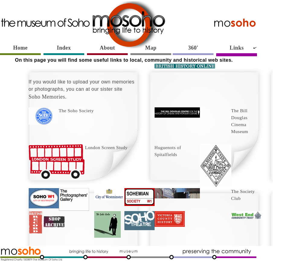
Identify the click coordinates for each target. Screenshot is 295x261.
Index (64, 48)
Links (237, 48)
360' (193, 48)
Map (151, 48)
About (107, 48)
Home (20, 48)
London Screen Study (78, 147)
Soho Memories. (48, 97)
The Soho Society (61, 110)
